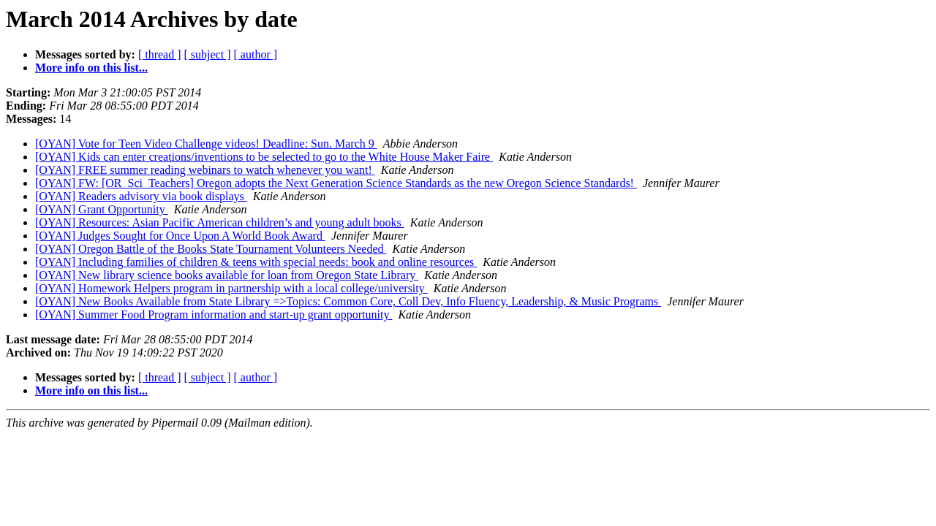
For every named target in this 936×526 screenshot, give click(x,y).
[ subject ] (207, 54)
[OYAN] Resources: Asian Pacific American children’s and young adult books (219, 222)
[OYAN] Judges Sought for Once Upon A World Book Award (180, 235)
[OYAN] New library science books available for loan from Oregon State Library (226, 275)
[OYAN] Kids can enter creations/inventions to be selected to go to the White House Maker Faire (264, 156)
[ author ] (256, 54)
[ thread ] (159, 54)
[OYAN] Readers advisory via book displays (141, 196)
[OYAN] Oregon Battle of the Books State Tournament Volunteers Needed (211, 249)
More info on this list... (91, 67)
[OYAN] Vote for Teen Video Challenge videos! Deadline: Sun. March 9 (206, 143)
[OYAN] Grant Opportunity (101, 209)
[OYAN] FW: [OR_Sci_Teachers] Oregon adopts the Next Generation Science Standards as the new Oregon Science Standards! (336, 183)
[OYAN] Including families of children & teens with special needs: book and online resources (256, 262)
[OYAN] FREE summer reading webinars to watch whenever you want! (205, 170)
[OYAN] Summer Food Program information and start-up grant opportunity (213, 314)
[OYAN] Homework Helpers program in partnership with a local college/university (231, 288)
